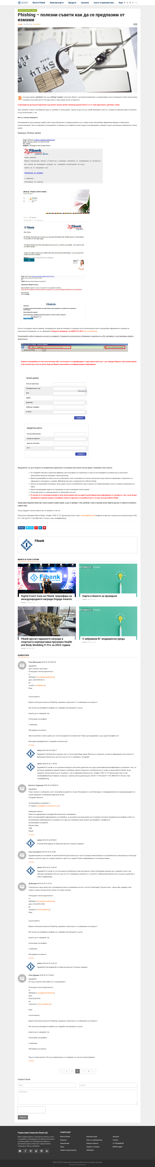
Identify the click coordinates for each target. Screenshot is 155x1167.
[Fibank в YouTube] (36, 1150)
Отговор (31, 744)
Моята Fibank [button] (39, 3)
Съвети (33, 10)
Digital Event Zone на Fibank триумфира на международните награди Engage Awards (46, 598)
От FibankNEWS (87, 567)
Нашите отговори (25, 10)
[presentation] (31, 1109)
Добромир (33, 883)
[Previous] (61, 1070)
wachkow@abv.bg (43, 909)
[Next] (94, 1070)
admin (39, 750)
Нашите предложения (68, 1150)
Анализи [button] (85, 3)
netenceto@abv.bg (44, 1004)
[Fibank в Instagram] (41, 1150)
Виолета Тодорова (36, 785)
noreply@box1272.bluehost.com (47, 805)
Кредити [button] (72, 3)
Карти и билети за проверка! (99, 596)
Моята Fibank (65, 1136)
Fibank (39, 541)
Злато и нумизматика (94, 1139)
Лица (62, 1146)
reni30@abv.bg (40, 685)
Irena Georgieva (35, 851)
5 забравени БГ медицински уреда (103, 638)
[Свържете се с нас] (20, 1150)
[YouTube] (127, 2)
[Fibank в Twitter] (31, 1150)
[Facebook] (122, 2)
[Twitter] (124, 2)
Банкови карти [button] (57, 3)
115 (135, 24)
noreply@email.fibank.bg (45, 677)
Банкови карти (91, 1136)
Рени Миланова (35, 662)
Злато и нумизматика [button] (104, 3)
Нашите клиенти (92, 1143)
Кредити (116, 1136)
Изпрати (23, 1117)
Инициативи (64, 1143)
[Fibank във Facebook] (25, 1150)
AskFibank (90, 1150)
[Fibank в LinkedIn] (47, 1150)
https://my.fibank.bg (90, 331)
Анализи (63, 1139)
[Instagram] (130, 2)
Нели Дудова (34, 975)
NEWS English (117, 1146)
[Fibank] (119, 2)
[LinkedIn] (132, 2)
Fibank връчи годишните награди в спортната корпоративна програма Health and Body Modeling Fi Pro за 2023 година (46, 641)
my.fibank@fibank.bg (87, 515)
